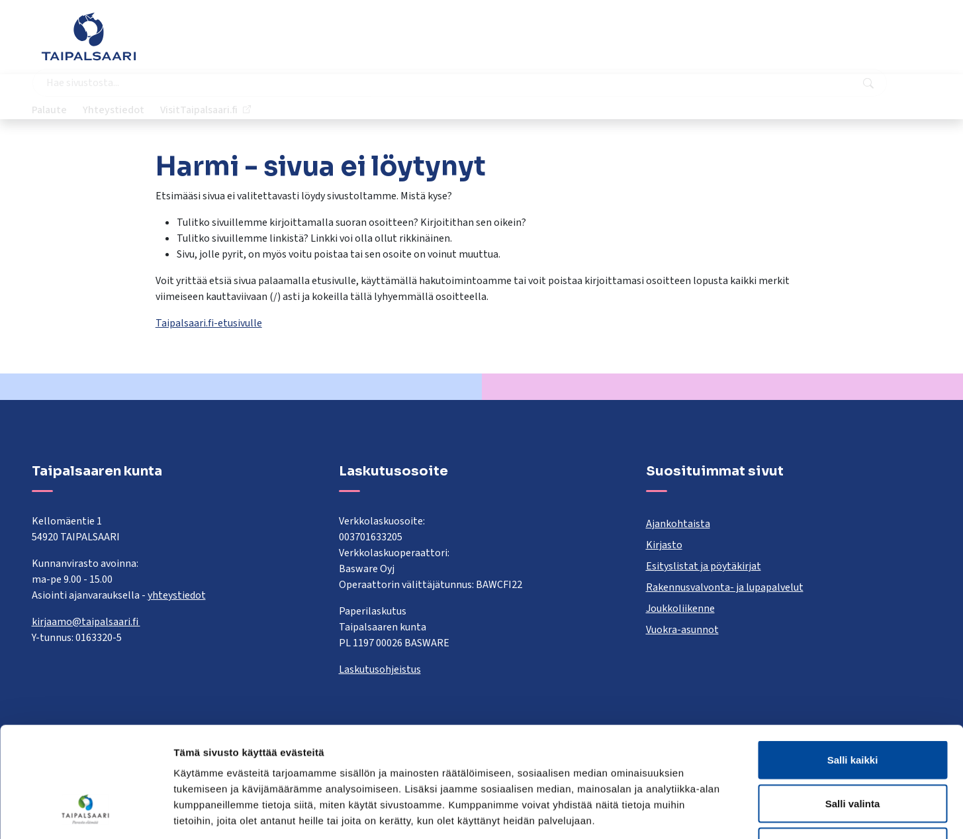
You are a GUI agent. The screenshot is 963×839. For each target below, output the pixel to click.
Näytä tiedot (708, 812)
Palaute (709, 43)
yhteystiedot (177, 595)
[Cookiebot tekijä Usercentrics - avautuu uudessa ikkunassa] (86, 813)
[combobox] (419, 43)
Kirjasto (664, 545)
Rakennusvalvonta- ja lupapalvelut (724, 587)
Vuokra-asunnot (682, 629)
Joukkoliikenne (680, 608)
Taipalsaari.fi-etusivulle (209, 323)
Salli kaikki (852, 665)
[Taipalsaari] (89, 36)
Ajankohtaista (678, 524)
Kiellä (852, 752)
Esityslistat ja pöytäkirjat (703, 566)
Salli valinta (852, 709)
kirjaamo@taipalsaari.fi (86, 622)
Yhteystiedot (773, 43)
